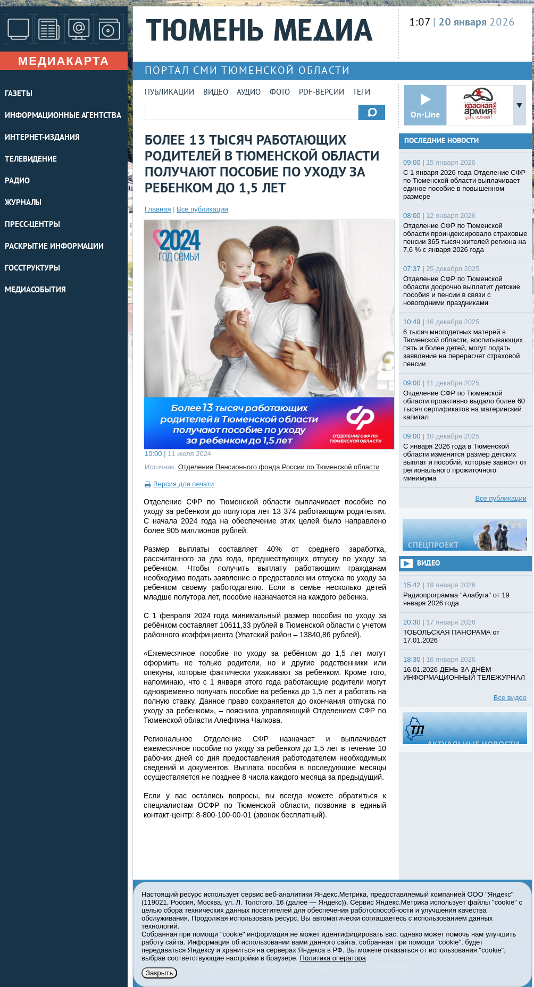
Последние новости (441, 141)
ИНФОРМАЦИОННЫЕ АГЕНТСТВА (63, 116)
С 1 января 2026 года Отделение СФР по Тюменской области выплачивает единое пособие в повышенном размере (464, 184)
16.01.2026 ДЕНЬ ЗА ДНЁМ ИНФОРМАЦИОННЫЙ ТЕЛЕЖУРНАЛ (464, 673)
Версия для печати (183, 484)
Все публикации (202, 209)
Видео (215, 93)
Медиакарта (64, 61)
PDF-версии (321, 93)
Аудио (249, 93)
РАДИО (17, 181)
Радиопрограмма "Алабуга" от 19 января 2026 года (456, 599)
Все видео (510, 698)
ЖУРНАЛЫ (23, 203)
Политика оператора (333, 958)
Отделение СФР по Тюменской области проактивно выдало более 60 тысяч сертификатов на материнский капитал (464, 405)
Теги (361, 93)
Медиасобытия (35, 290)
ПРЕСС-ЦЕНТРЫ (32, 225)
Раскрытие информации (54, 247)
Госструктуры (32, 269)
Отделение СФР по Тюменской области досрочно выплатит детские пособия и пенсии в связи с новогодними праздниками (461, 291)
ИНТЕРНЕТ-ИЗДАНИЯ (42, 138)
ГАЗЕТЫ (18, 94)
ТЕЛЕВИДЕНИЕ (31, 160)
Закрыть (159, 973)
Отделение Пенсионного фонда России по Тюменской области (279, 467)
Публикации (169, 93)
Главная (158, 209)
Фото (280, 93)
